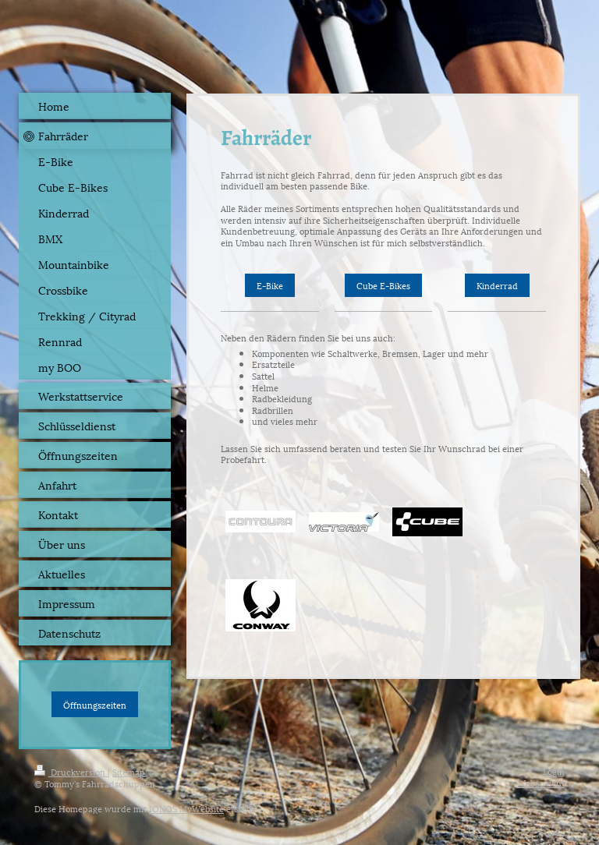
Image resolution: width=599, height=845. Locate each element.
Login (554, 770)
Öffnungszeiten (94, 704)
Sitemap (128, 771)
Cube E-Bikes (383, 285)
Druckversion (71, 771)
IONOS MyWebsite (186, 808)
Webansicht (541, 782)
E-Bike (270, 285)
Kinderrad (497, 285)
